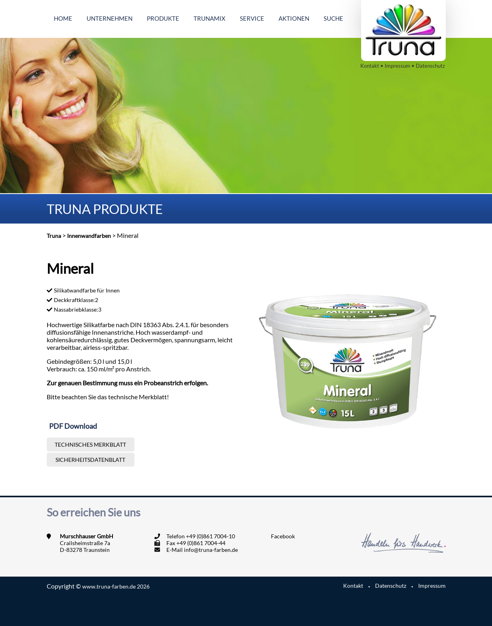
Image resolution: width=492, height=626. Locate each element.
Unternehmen (109, 18)
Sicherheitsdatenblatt (90, 459)
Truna (54, 235)
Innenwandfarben (89, 235)
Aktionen (294, 18)
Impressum (397, 66)
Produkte (163, 18)
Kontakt (369, 66)
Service (252, 18)
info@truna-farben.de (211, 549)
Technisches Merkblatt (90, 444)
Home (63, 18)
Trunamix (209, 18)
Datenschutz (430, 66)
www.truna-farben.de (116, 586)
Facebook (283, 536)
